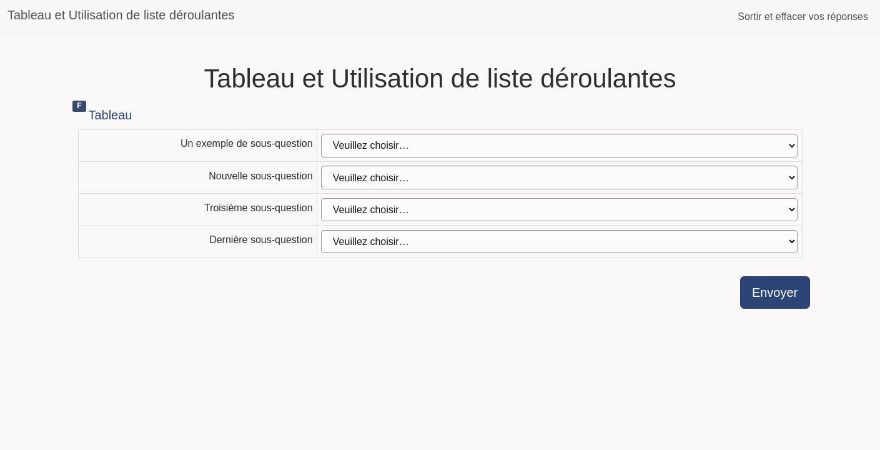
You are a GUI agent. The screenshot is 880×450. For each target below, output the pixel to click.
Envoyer (775, 292)
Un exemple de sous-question (246, 143)
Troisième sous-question (258, 207)
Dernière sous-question (260, 239)
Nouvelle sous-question (260, 176)
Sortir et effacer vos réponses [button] (803, 16)
